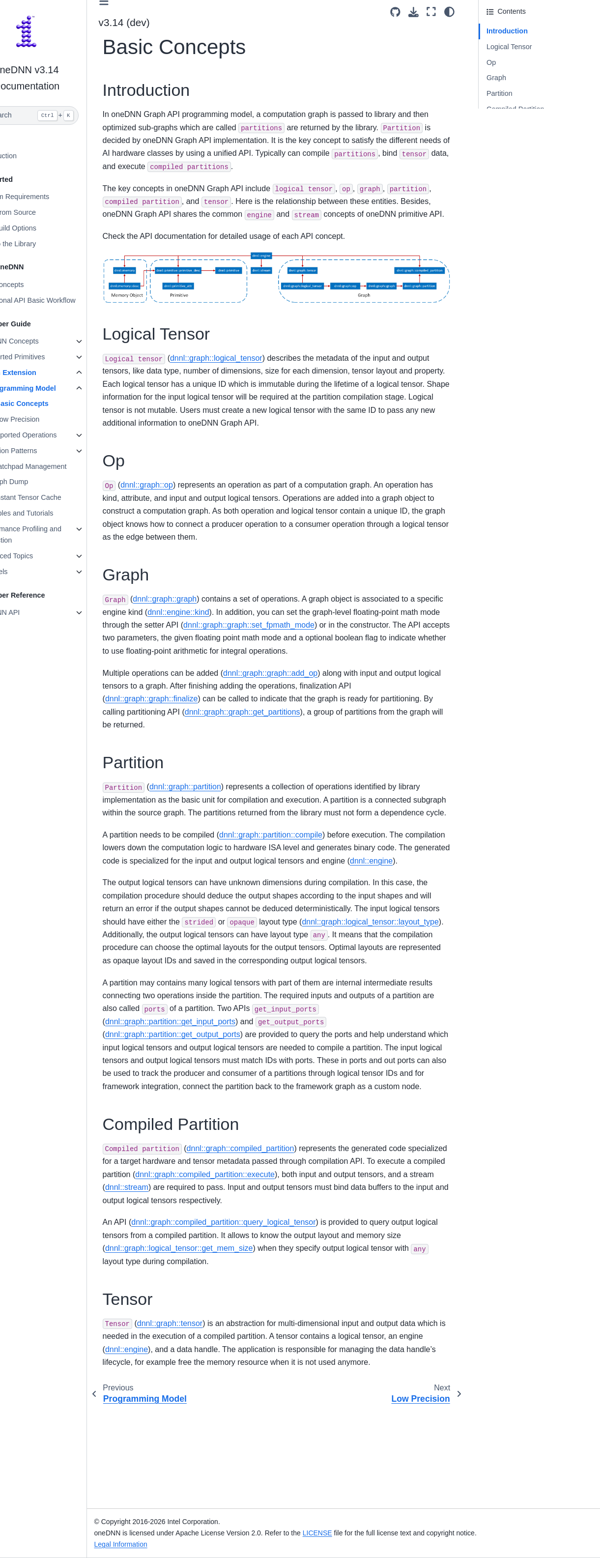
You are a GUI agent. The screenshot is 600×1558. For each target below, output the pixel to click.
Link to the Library (41, 244)
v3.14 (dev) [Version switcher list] (157, 22)
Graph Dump (41, 482)
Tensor (497, 125)
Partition (499, 93)
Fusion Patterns (45, 451)
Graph (496, 78)
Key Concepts (35, 285)
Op (491, 62)
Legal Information (153, 1544)
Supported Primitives (45, 357)
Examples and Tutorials (49, 513)
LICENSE (350, 1533)
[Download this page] (413, 12)
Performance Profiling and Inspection (53, 535)
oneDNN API (33, 612)
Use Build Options (41, 228)
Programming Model (55, 388)
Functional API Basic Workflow (61, 300)
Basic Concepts (55, 403)
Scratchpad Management (60, 466)
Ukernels (27, 572)
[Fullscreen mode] (431, 11)
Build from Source (41, 212)
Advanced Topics (39, 556)
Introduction (31, 156)
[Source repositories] (395, 12)
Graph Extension (41, 372)
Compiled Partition (515, 109)
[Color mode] (449, 11)
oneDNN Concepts (42, 341)
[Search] (60, 115)
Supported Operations (55, 435)
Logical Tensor (509, 47)
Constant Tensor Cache (57, 497)
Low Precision (51, 419)
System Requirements (48, 197)
